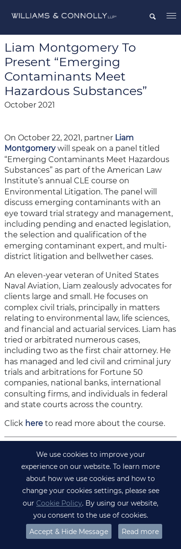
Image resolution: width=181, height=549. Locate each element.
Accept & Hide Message (68, 531)
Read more (140, 531)
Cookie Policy (59, 503)
